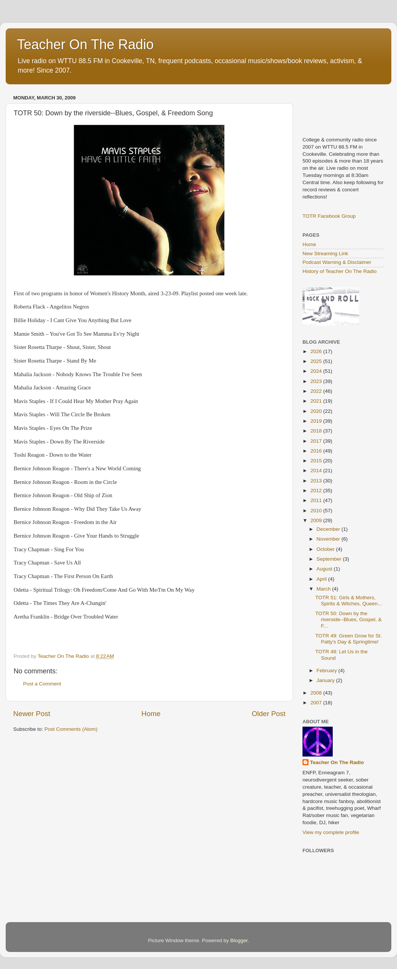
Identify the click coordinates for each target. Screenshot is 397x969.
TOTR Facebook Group (329, 216)
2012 (316, 490)
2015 (316, 461)
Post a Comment (42, 684)
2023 (316, 381)
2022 (316, 391)
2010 (316, 510)
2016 (316, 451)
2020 (316, 411)
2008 (316, 693)
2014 (316, 470)
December (328, 529)
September (329, 559)
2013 (316, 481)
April (322, 579)
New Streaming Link (325, 253)
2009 (316, 520)
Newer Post (31, 714)
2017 (316, 441)
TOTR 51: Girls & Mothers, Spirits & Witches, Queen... (348, 600)
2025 (316, 361)
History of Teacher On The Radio (339, 271)
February (327, 670)
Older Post (268, 714)
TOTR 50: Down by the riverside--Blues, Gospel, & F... (348, 619)
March (324, 589)
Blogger (239, 940)
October (326, 549)
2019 (316, 421)
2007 (316, 702)
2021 (316, 401)
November (328, 539)
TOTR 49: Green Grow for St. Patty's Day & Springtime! (348, 639)
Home (150, 714)
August (325, 569)
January (326, 680)
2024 (316, 371)
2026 (316, 351)
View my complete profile (330, 832)
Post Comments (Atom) (71, 729)
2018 (316, 431)
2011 (316, 500)
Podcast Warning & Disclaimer (336, 262)
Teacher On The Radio (85, 44)
